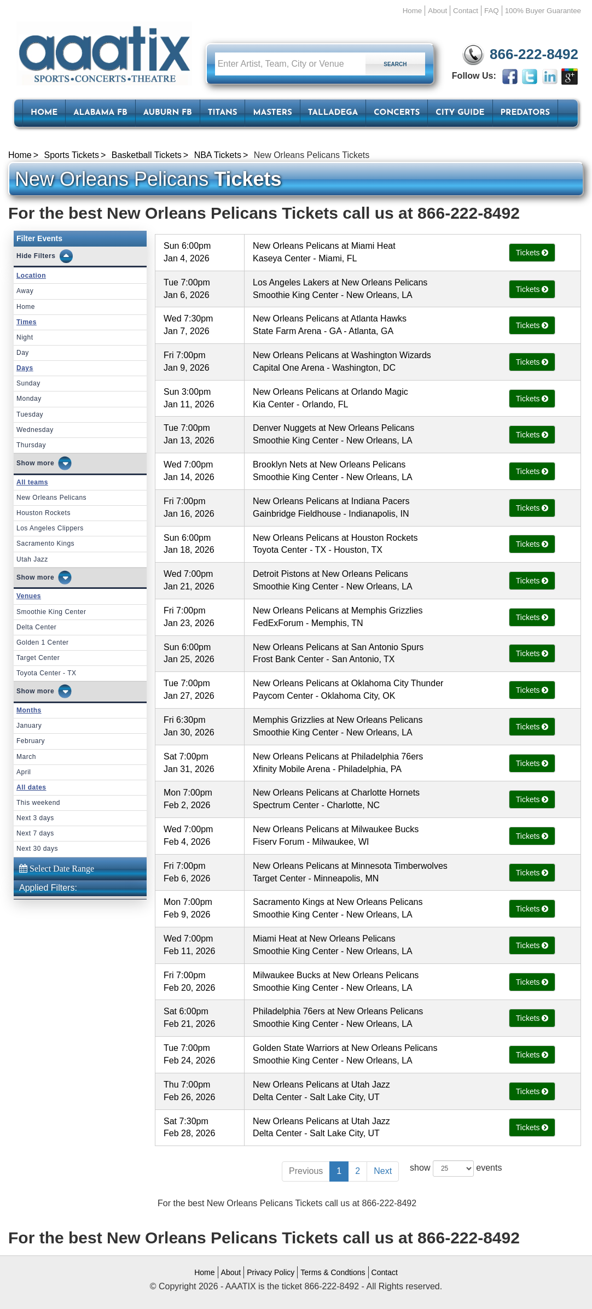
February (30, 741)
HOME (44, 113)
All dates (31, 787)
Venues (28, 596)
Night (24, 337)
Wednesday (35, 430)
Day (22, 353)
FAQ (491, 11)
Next (383, 1171)
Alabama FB (100, 113)
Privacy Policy (270, 1272)
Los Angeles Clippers (50, 528)
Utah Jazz (32, 559)
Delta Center (36, 627)
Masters (272, 113)
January (29, 725)
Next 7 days (35, 833)
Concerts (397, 113)
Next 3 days (35, 818)
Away (24, 291)
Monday (29, 398)
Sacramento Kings (45, 543)
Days (24, 368)
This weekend (38, 803)
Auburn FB (167, 113)
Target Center (38, 658)
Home (412, 11)
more (45, 463)
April (23, 772)
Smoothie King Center (51, 612)
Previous (306, 1171)
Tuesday (29, 414)
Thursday (31, 445)
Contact (465, 11)
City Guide (460, 113)
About (437, 11)
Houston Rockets (43, 513)
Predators (525, 113)
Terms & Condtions (332, 1272)
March (26, 757)
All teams (32, 482)
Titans (222, 113)
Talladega (333, 113)
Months (29, 710)
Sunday (28, 383)
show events (456, 1168)
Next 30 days (37, 848)
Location (31, 275)
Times (26, 322)
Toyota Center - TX (46, 673)
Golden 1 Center (42, 642)
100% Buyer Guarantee (543, 11)
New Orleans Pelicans (51, 497)
